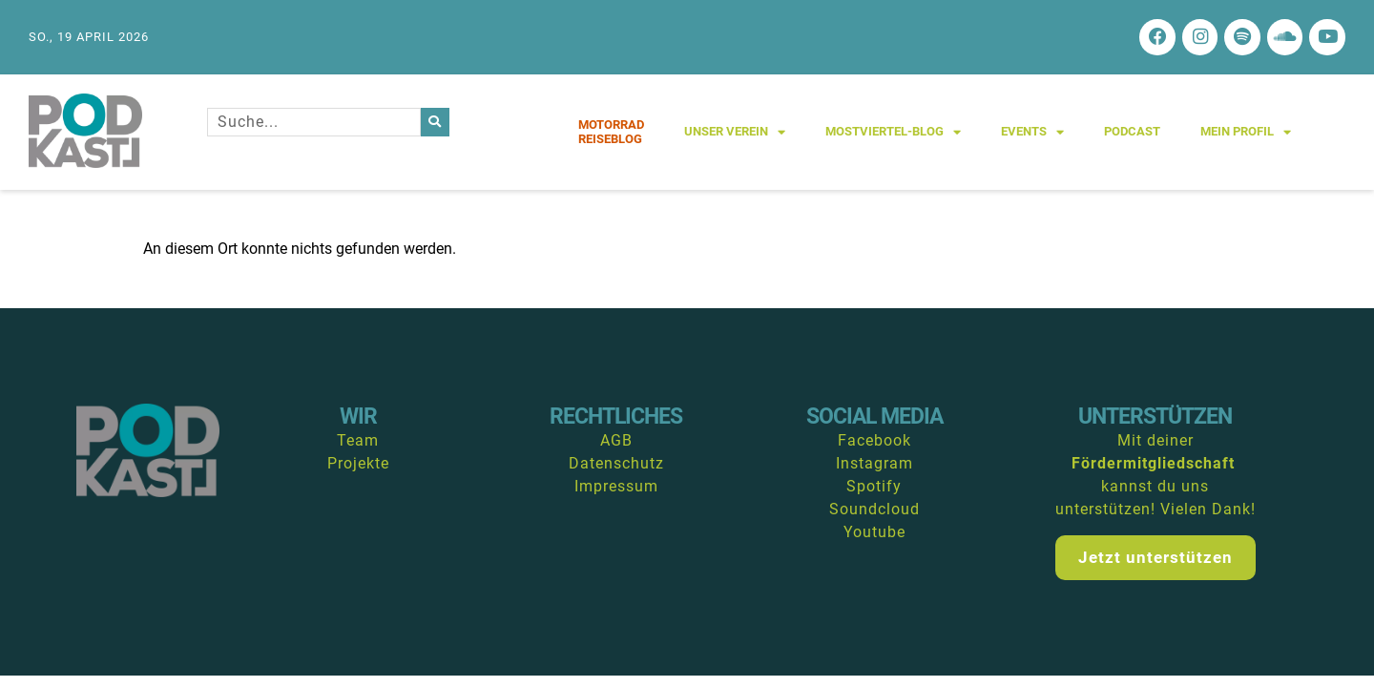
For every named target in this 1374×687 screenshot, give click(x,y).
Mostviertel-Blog (893, 134)
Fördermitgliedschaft (1153, 466)
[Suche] (435, 124)
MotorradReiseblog (611, 134)
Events (1032, 134)
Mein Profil (1245, 134)
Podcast (1132, 134)
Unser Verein (734, 134)
